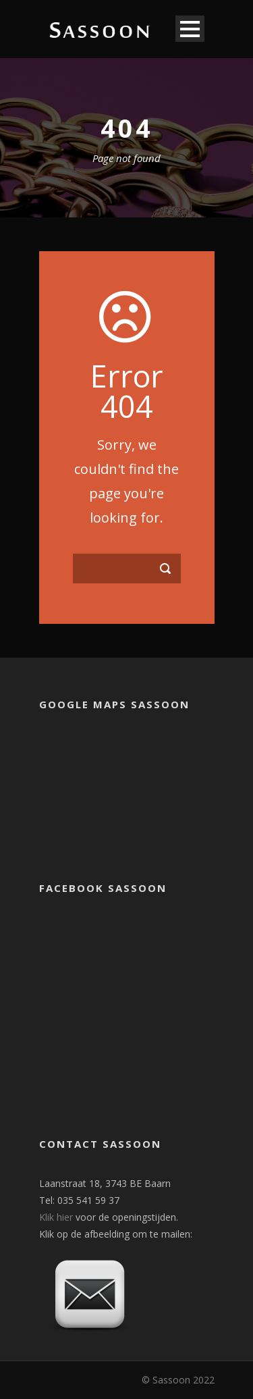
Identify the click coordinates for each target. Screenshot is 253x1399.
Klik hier (56, 1217)
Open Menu (189, 29)
